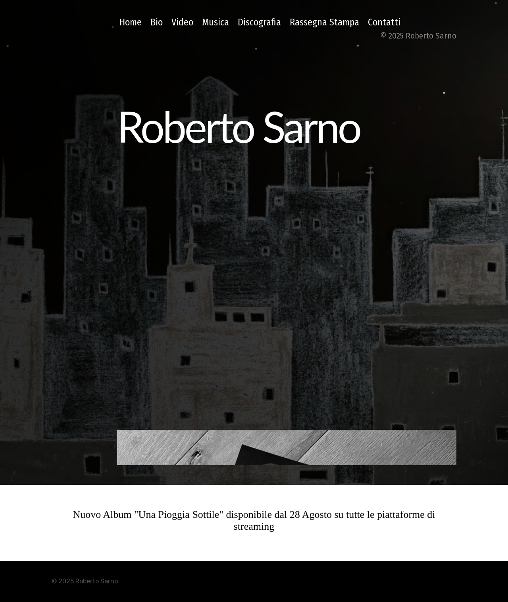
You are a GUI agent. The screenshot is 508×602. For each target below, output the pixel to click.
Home (130, 22)
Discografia (259, 22)
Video (182, 22)
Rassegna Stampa (324, 22)
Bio (156, 22)
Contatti (384, 22)
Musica (215, 22)
